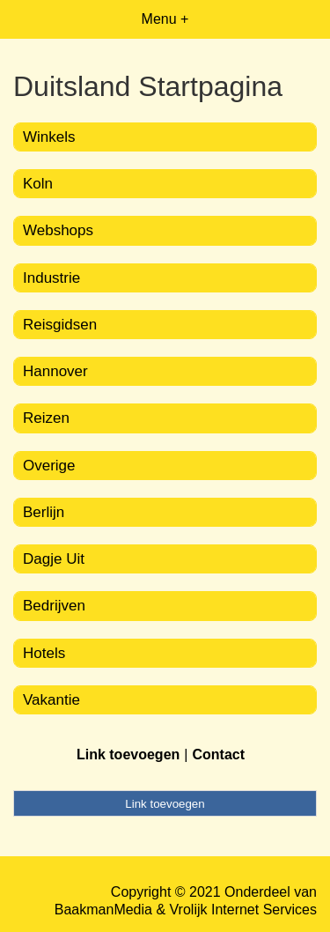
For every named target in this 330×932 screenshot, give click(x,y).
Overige (49, 465)
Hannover (55, 371)
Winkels (49, 137)
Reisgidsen (60, 324)
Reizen (46, 418)
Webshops (58, 230)
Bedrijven (54, 605)
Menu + (165, 18)
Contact (218, 754)
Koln (38, 183)
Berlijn (43, 512)
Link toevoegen (128, 754)
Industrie (51, 278)
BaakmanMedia (103, 909)
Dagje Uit (53, 559)
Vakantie (51, 700)
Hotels (44, 653)
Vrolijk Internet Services (243, 909)
